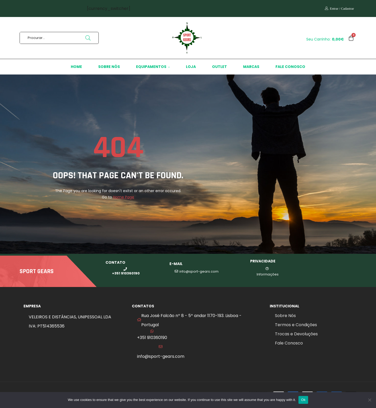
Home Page (123, 197)
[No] (369, 400)
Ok (303, 400)
